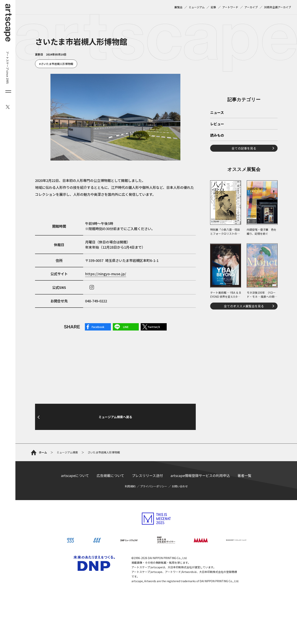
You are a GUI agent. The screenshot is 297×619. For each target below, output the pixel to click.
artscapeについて (75, 475)
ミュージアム (197, 7)
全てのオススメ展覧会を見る (244, 306)
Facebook (98, 327)
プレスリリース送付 (147, 475)
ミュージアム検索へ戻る (115, 417)
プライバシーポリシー (153, 486)
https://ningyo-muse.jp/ (105, 273)
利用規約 (130, 486)
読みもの (217, 135)
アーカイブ (251, 7)
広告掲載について (110, 475)
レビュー (217, 124)
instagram (92, 287)
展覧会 (178, 7)
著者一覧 (244, 475)
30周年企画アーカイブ (277, 7)
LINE (126, 327)
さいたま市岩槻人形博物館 (57, 64)
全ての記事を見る (244, 148)
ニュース (217, 113)
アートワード (230, 7)
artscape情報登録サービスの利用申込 (200, 475)
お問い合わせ (180, 486)
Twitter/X (153, 327)
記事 (213, 7)
